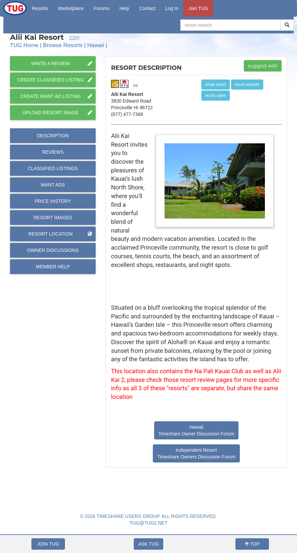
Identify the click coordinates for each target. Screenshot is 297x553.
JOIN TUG (48, 544)
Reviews (53, 152)
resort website (247, 84)
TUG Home (24, 45)
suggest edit (262, 66)
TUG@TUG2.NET (149, 523)
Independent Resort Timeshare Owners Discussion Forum (196, 453)
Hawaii (95, 45)
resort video (215, 95)
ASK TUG (148, 544)
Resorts (40, 8)
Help (124, 8)
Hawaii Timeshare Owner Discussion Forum (196, 430)
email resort (215, 84)
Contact (147, 8)
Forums (101, 8)
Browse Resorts (63, 45)
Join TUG (198, 8)
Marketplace (71, 8)
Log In (171, 8)
